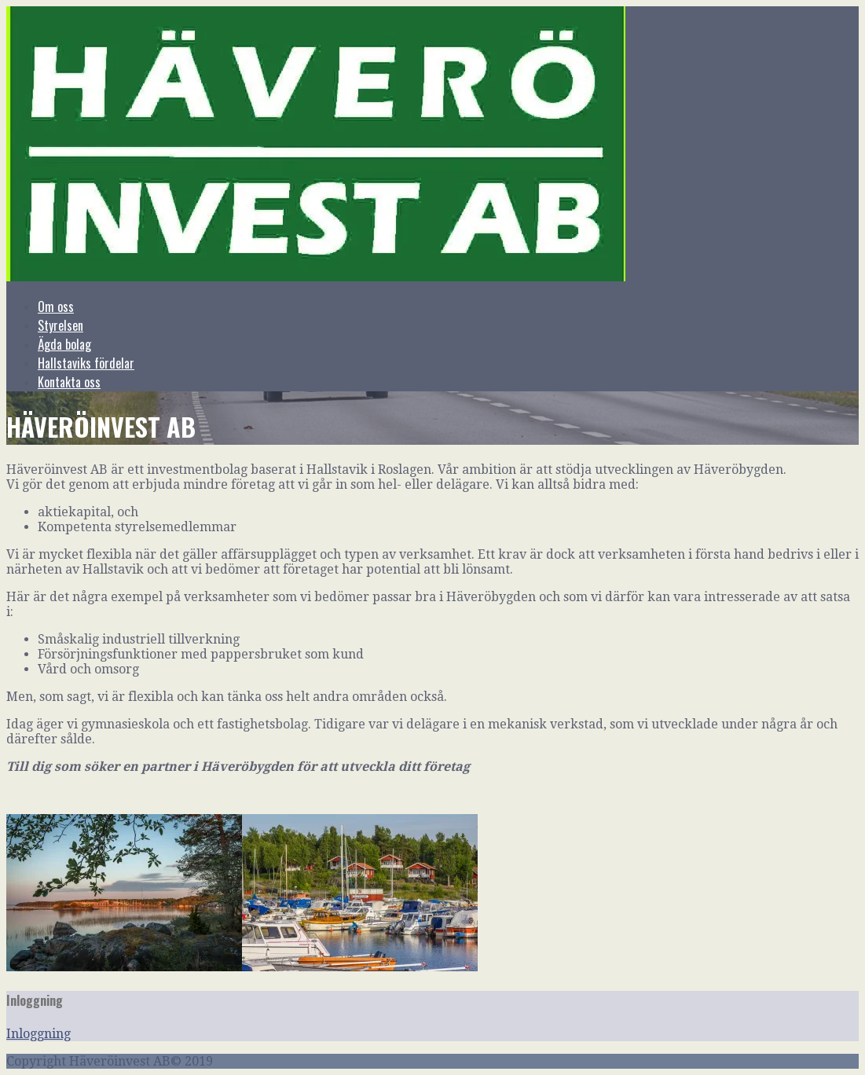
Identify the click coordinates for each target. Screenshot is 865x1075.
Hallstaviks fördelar (86, 363)
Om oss (56, 306)
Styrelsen (60, 325)
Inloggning (38, 1033)
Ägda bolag (64, 344)
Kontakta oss (69, 381)
